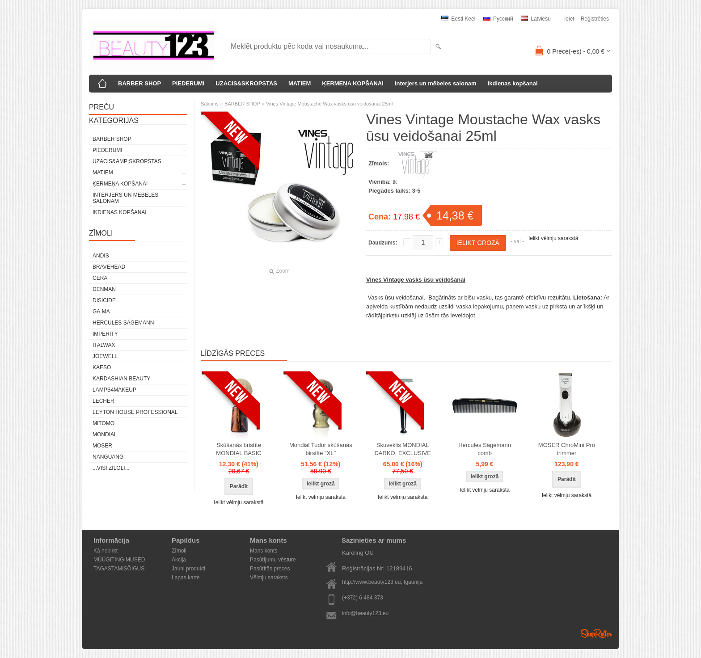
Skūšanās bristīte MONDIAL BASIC (238, 449)
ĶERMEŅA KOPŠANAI (352, 83)
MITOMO (103, 423)
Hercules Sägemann (123, 323)
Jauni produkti (188, 568)
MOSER (102, 446)
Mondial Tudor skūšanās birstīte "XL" (320, 449)
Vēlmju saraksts (269, 577)
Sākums (210, 103)
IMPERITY (105, 334)
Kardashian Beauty (121, 378)
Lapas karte (186, 577)
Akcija (179, 560)
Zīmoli (179, 551)
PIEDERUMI (188, 83)
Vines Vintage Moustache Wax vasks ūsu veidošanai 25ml (329, 103)
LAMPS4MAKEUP (114, 390)
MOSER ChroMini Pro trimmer (566, 449)
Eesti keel (458, 19)
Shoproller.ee (596, 633)
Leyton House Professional (135, 412)
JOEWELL (105, 356)
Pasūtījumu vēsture (273, 560)
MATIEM (299, 83)
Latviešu (536, 19)
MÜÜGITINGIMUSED (119, 560)
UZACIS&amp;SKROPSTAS (127, 161)
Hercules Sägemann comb (484, 449)
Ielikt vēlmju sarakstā (553, 238)
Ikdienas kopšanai (513, 83)
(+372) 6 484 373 (362, 598)
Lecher (103, 401)
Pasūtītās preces (270, 568)
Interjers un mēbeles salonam (436, 83)
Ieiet (569, 19)
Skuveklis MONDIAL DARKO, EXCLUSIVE (402, 449)
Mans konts (263, 551)
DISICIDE (104, 300)
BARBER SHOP (139, 83)
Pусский (498, 19)
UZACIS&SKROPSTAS (246, 83)
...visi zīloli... (111, 468)
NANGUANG (108, 457)
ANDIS (101, 256)
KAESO (102, 367)
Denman (104, 289)
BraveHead (109, 267)
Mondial (105, 434)
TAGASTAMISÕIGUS (118, 568)
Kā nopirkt (105, 551)
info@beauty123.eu (365, 613)
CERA (100, 278)
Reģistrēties (595, 19)
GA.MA (101, 311)
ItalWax (104, 345)
